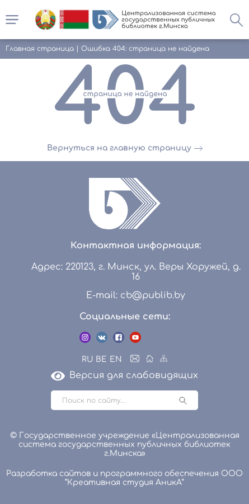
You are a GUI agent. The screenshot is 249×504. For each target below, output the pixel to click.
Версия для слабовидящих (124, 375)
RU (87, 359)
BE (101, 359)
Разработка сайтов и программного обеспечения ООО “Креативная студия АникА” (124, 478)
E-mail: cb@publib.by (135, 295)
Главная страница (40, 49)
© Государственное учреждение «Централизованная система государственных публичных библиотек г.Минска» (124, 444)
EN (116, 359)
